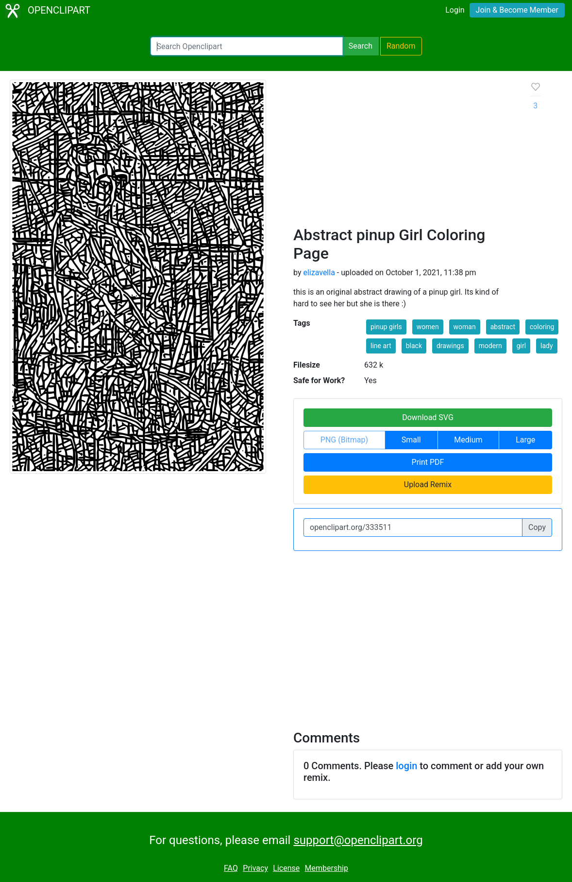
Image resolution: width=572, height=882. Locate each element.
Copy (537, 527)
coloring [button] (542, 327)
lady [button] (546, 346)
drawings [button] (450, 346)
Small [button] (411, 439)
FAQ (231, 868)
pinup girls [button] (386, 327)
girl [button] (521, 346)
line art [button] (380, 346)
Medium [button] (468, 439)
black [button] (414, 346)
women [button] (428, 327)
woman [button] (465, 327)
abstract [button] (502, 327)
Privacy (255, 868)
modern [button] (490, 346)
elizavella (319, 272)
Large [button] (525, 439)
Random (401, 46)
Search (360, 46)
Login (454, 10)
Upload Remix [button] (428, 484)
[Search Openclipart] (247, 46)
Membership (326, 868)
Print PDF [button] (428, 462)
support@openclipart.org (357, 840)
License (286, 868)
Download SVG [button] (428, 417)
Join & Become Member (517, 10)
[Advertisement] (404, 153)
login (406, 766)
